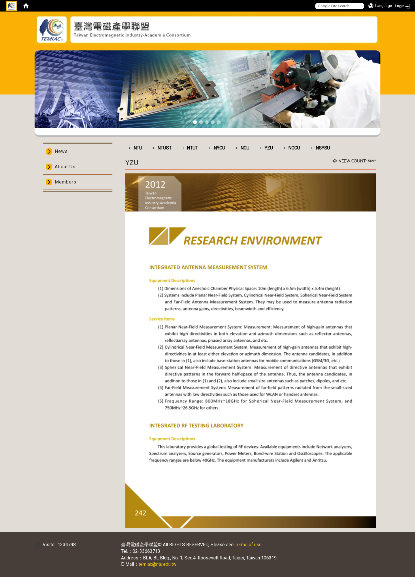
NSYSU (323, 148)
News (61, 151)
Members (65, 182)
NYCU (219, 148)
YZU (269, 148)
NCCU (294, 148)
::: (205, 48)
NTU (137, 148)
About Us (65, 166)
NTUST (164, 148)
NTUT (192, 148)
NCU (244, 148)
